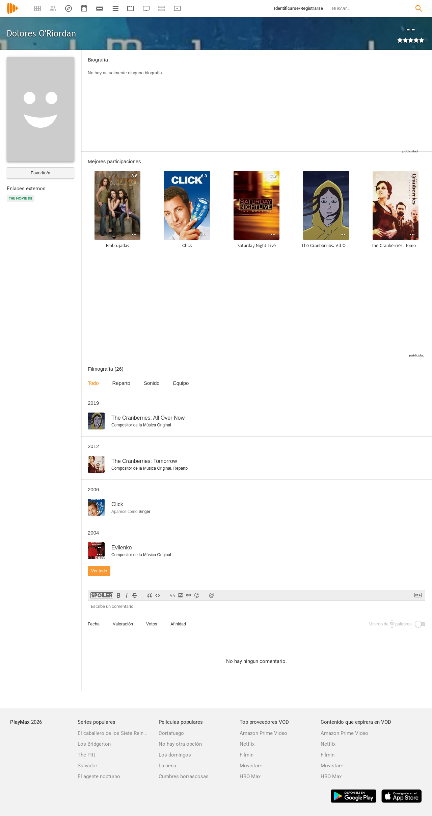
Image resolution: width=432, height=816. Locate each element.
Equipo (181, 383)
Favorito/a (40, 172)
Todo (93, 383)
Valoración (123, 623)
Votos (151, 623)
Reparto (121, 383)
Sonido (152, 383)
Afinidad (178, 623)
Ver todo (99, 570)
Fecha (94, 623)
